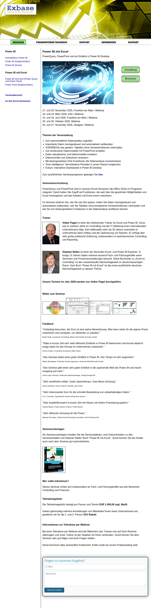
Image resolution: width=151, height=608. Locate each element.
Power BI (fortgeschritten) (17, 61)
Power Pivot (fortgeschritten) (19, 85)
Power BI (10, 51)
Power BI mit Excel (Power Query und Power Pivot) (21, 80)
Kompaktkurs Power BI (16, 58)
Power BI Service (13, 65)
